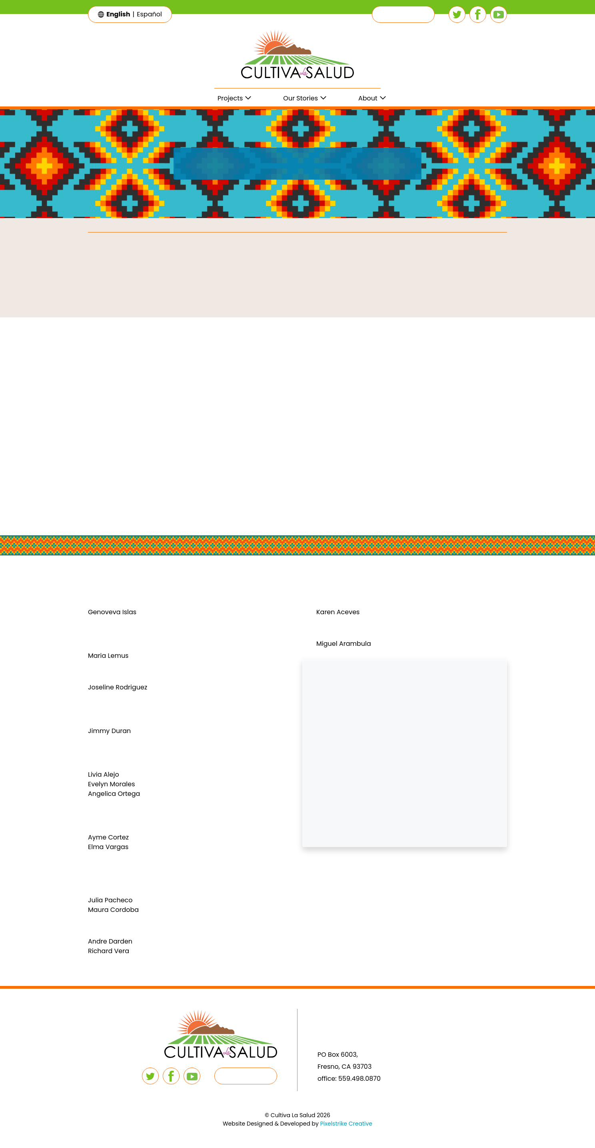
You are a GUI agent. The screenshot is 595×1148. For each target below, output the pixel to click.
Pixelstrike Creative (346, 1124)
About (367, 98)
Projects (230, 98)
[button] (403, 14)
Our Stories (300, 98)
